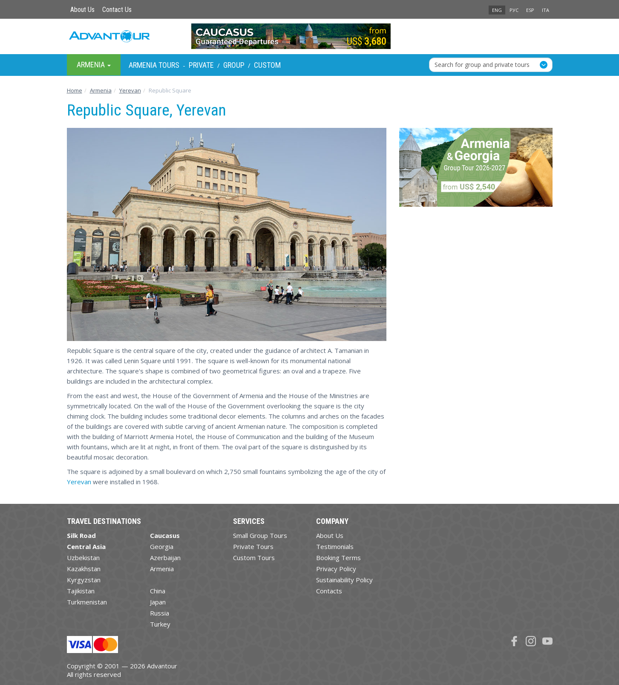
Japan (158, 602)
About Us (82, 10)
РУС (514, 10)
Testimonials (335, 546)
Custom (267, 65)
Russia (159, 613)
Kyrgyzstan (84, 579)
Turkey (160, 624)
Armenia (162, 568)
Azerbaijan (165, 557)
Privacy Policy (336, 568)
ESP (530, 10)
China (157, 591)
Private (201, 65)
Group (234, 65)
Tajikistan (81, 591)
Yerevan (79, 481)
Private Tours (253, 546)
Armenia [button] (94, 64)
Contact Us (117, 10)
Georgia (161, 546)
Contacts (329, 591)
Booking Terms (338, 557)
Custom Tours (254, 557)
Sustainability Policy (344, 579)
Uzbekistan (83, 557)
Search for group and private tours (482, 65)
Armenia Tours (154, 65)
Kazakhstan (84, 568)
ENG (497, 10)
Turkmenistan (87, 602)
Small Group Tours (260, 535)
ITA (545, 10)
